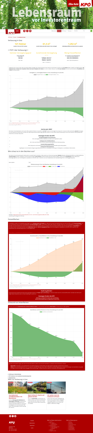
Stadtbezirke (71, 425)
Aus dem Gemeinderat (72, 424)
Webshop (51, 429)
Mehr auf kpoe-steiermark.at (54, 420)
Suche (32, 427)
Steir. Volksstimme (54, 427)
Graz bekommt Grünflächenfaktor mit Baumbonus (15, 396)
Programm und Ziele (53, 430)
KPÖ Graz (64, 31)
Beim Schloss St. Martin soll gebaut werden (36, 395)
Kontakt (59, 31)
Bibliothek (53, 428)
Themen (70, 31)
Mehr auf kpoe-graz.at (71, 420)
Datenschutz (32, 423)
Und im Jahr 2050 (46, 129)
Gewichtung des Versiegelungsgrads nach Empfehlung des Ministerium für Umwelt (22, 123)
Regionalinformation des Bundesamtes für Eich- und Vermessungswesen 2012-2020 (26, 122)
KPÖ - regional (52, 422)
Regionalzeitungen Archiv (55, 426)
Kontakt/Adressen (71, 427)
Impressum (32, 425)
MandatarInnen (71, 426)
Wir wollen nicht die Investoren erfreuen (53, 395)
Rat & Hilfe (70, 422)
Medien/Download (53, 425)
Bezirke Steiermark (54, 424)
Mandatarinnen (54, 423)
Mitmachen (54, 31)
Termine (51, 421)
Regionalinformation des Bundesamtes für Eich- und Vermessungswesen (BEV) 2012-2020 (31, 214)
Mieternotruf (71, 423)
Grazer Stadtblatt (71, 428)
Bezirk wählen (11, 162)
